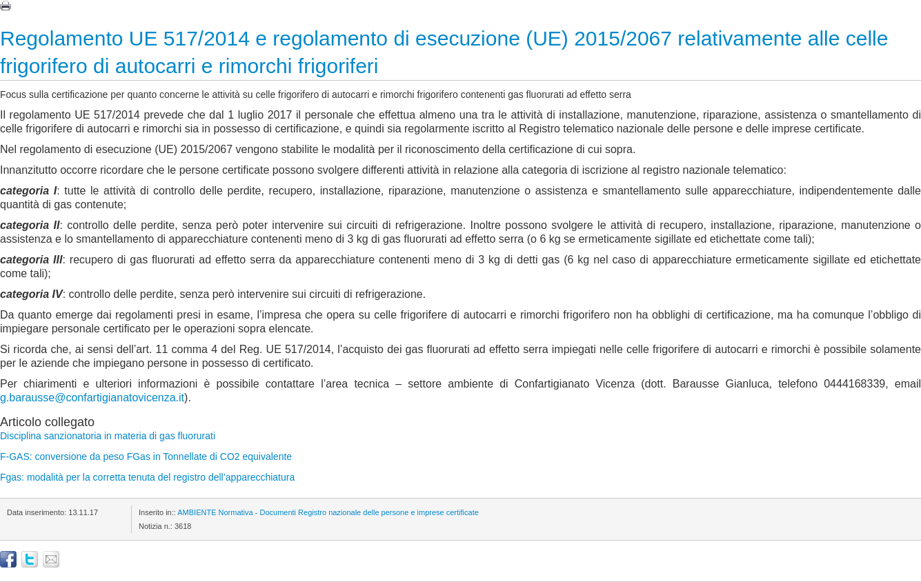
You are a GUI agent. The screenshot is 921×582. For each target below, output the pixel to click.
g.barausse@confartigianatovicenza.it (92, 397)
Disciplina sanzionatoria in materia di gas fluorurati (107, 435)
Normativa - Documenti (257, 512)
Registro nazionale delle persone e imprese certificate (388, 512)
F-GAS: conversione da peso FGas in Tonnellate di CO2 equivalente (146, 456)
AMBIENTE (196, 512)
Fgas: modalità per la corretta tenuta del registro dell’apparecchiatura (147, 477)
